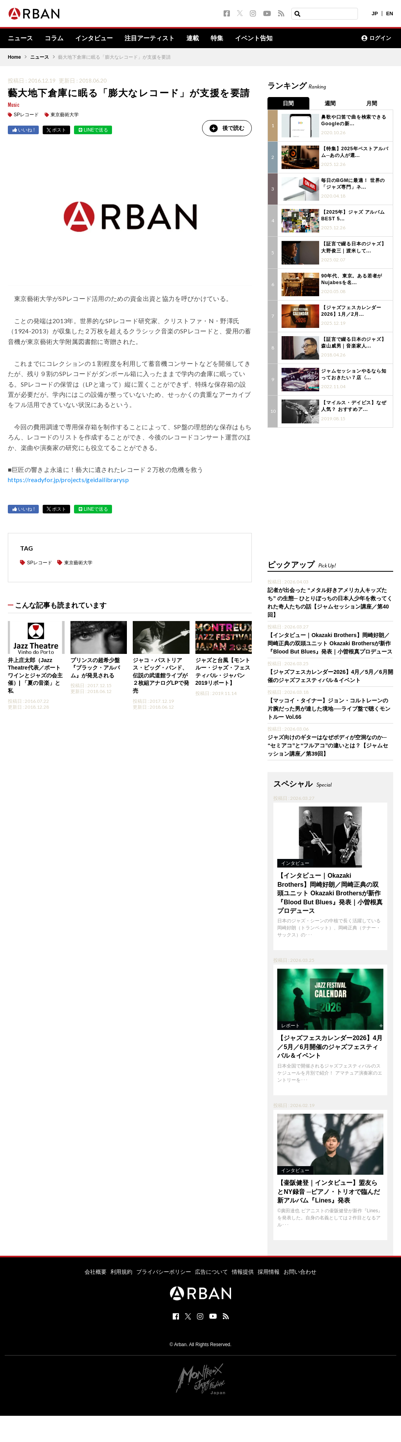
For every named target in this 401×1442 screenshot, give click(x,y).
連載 (192, 38)
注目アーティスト (150, 38)
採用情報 (269, 1271)
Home (14, 57)
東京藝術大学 (65, 115)
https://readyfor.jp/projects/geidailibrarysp (68, 480)
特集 (217, 38)
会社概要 (96, 1271)
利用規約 (121, 1271)
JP (375, 13)
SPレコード (26, 115)
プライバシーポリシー (163, 1271)
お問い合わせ (300, 1271)
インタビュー (94, 38)
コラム (54, 38)
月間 (372, 103)
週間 (330, 103)
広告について (211, 1271)
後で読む (226, 128)
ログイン (376, 38)
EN (389, 13)
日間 (288, 103)
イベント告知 (254, 38)
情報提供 (243, 1271)
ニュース (20, 38)
